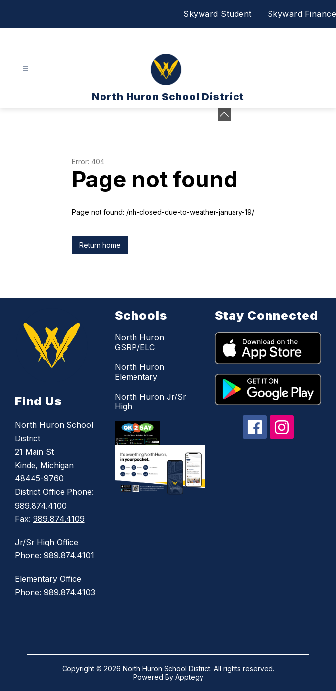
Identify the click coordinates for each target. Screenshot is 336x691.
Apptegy (189, 677)
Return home (100, 245)
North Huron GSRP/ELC (139, 342)
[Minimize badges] (224, 114)
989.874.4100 (41, 505)
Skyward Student (217, 14)
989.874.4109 (59, 519)
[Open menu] (25, 68)
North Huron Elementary (139, 372)
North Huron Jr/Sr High (150, 401)
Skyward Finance (302, 14)
